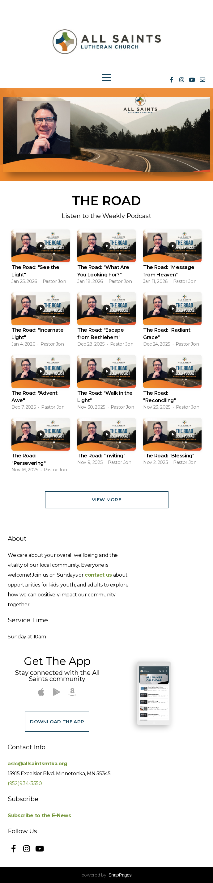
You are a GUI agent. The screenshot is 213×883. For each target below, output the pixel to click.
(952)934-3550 (25, 783)
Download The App (57, 722)
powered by (107, 875)
